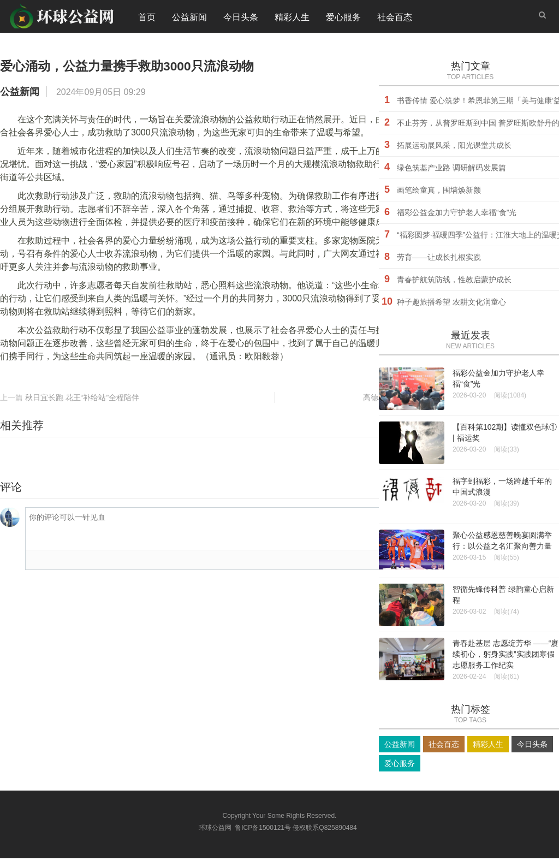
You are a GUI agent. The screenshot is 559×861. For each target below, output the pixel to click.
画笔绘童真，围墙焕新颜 (439, 192)
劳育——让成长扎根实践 (439, 260)
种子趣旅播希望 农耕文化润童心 (451, 304)
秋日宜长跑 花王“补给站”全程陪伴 (82, 400)
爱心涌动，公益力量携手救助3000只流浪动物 (176, 67)
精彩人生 (292, 18)
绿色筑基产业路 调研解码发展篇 (451, 170)
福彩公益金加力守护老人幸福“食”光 (456, 215)
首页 (147, 18)
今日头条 (240, 18)
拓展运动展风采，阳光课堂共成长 (454, 148)
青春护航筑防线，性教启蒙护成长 (454, 282)
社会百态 (394, 18)
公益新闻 (189, 18)
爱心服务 (343, 18)
